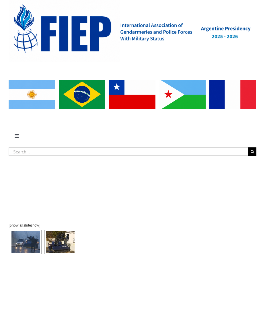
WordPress (196, 295)
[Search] (252, 151)
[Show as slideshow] (24, 225)
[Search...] (128, 151)
